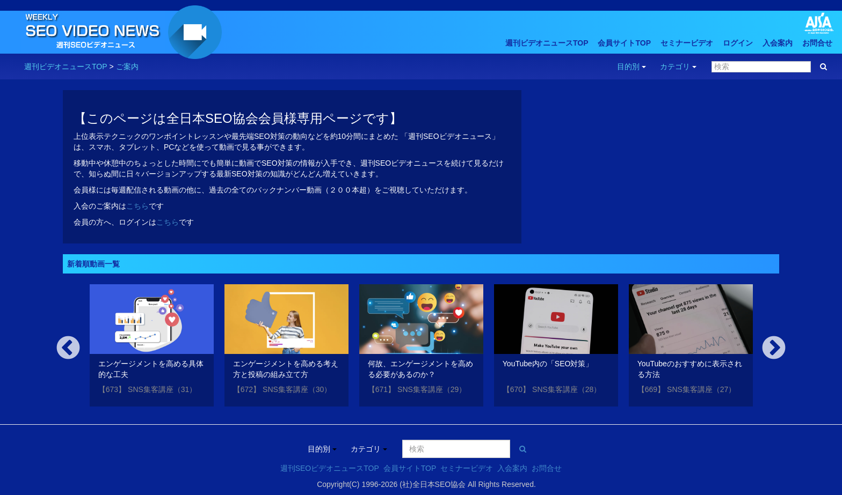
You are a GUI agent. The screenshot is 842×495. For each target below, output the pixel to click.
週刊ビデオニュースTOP (547, 43)
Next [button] (773, 348)
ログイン (738, 43)
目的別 (631, 66)
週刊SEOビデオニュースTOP (329, 468)
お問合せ (817, 43)
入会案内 (778, 43)
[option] (151, 347)
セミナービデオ (686, 43)
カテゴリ (678, 66)
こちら (137, 206)
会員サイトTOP (624, 43)
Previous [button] (68, 348)
